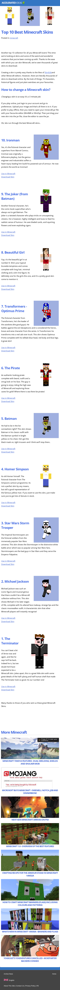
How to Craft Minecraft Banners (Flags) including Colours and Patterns (30, 903)
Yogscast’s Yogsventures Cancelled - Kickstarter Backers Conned (30, 959)
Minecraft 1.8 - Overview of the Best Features (30, 846)
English (11, 980)
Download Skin (7, 177)
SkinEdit (48, 72)
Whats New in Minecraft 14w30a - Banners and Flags (30, 931)
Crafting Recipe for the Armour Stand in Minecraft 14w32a (30, 874)
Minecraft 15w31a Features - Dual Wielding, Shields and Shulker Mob (30, 762)
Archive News (8, 974)
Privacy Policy (30, 986)
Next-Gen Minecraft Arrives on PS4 (30, 819)
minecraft (14, 38)
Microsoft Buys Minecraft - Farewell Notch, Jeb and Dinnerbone (30, 791)
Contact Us (20, 986)
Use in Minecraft (8, 173)
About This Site (9, 986)
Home (54, 974)
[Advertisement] (21, 46)
